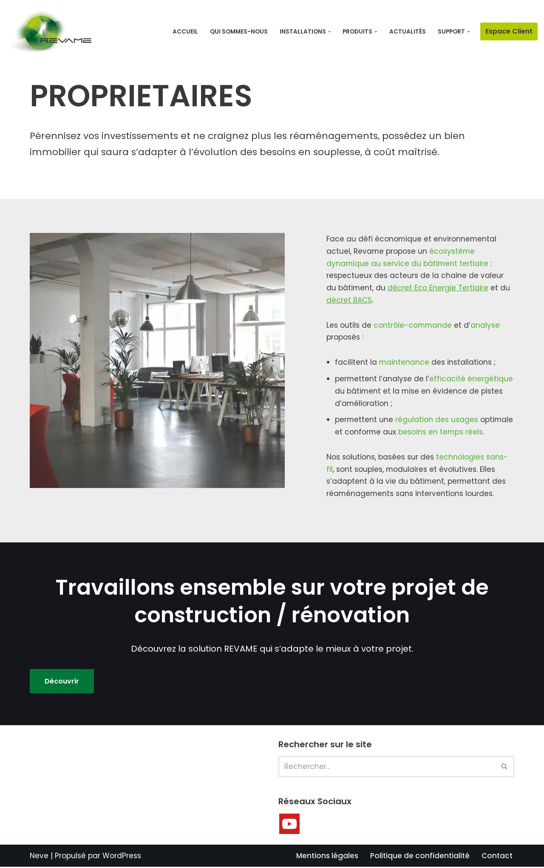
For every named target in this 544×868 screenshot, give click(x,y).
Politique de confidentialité (420, 856)
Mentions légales (327, 856)
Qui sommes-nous (239, 32)
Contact (497, 856)
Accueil (185, 32)
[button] (329, 31)
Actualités (407, 32)
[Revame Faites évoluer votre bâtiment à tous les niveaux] (48, 32)
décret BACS (349, 300)
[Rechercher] (386, 767)
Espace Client (509, 31)
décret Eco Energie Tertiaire (438, 288)
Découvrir (62, 682)
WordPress (121, 856)
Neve (39, 856)
